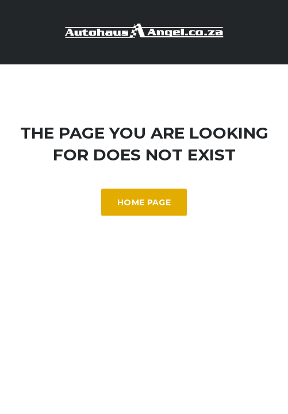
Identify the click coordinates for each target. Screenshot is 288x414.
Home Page (144, 202)
